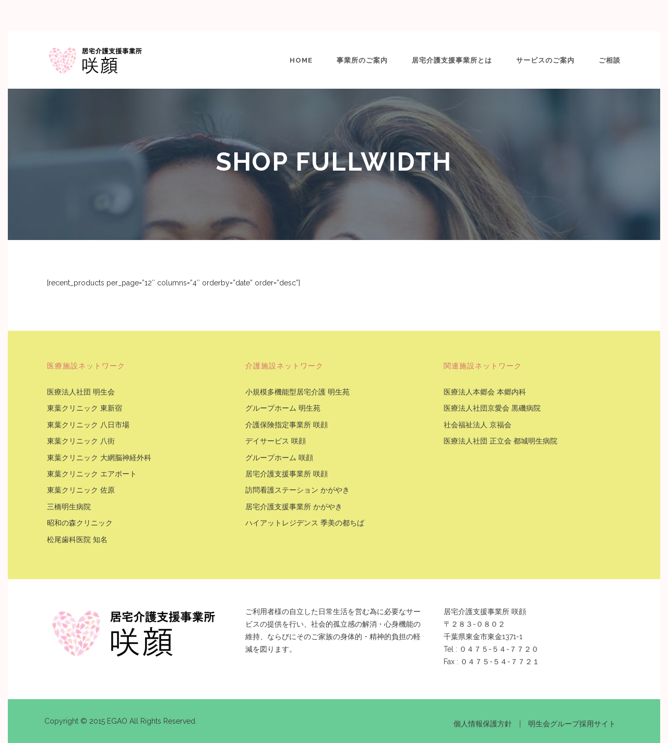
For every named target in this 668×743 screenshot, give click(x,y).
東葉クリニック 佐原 (81, 490)
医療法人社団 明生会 (81, 392)
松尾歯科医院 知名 (77, 540)
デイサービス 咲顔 (275, 441)
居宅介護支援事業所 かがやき (293, 507)
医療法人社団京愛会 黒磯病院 (492, 408)
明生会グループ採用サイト (572, 724)
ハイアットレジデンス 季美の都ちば (304, 523)
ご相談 (610, 60)
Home (301, 60)
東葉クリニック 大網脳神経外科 (99, 458)
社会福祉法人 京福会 (477, 425)
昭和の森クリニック (80, 523)
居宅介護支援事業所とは (452, 60)
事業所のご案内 (362, 60)
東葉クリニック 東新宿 (84, 408)
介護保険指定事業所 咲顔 (286, 425)
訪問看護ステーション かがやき (297, 490)
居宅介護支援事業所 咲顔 (286, 474)
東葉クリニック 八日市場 (88, 425)
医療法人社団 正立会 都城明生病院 (500, 441)
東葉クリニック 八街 (81, 441)
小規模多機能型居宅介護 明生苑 (297, 392)
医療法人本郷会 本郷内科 (485, 392)
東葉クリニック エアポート (92, 474)
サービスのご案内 (545, 60)
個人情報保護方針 (483, 724)
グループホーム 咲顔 (279, 458)
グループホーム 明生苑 (282, 408)
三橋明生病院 (69, 507)
